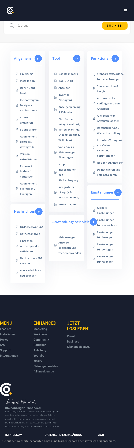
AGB (101, 435)
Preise (4, 339)
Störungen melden (46, 366)
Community (41, 339)
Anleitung (40, 350)
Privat (71, 336)
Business (73, 341)
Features (6, 329)
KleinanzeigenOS (78, 346)
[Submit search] (115, 25)
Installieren (7, 334)
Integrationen (9, 355)
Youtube (39, 355)
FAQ (2, 345)
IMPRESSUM (13, 435)
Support (5, 350)
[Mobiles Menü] (125, 10)
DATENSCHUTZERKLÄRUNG (63, 435)
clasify (38, 361)
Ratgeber (40, 345)
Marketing (40, 329)
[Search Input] (58, 25)
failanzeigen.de (44, 371)
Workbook (40, 334)
